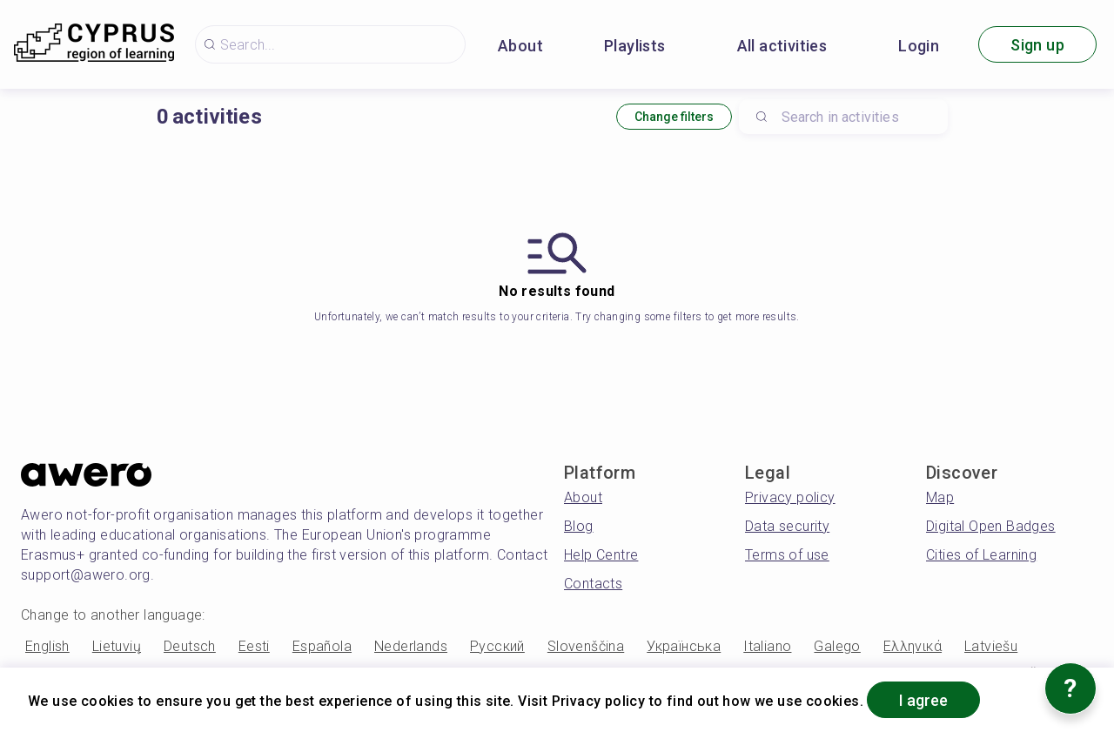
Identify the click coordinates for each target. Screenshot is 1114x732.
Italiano (767, 646)
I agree (923, 700)
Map (940, 497)
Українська (684, 646)
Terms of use (787, 555)
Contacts (593, 583)
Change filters (674, 117)
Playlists (635, 46)
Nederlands (410, 646)
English (47, 646)
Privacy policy (790, 497)
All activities (782, 46)
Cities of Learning (981, 555)
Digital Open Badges (991, 526)
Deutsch (190, 646)
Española (322, 646)
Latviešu (990, 646)
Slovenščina (585, 646)
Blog (579, 526)
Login (918, 46)
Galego (837, 646)
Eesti (254, 646)
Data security (787, 526)
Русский (497, 646)
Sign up (1037, 45)
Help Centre (601, 555)
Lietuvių (116, 646)
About (520, 46)
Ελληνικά (912, 646)
